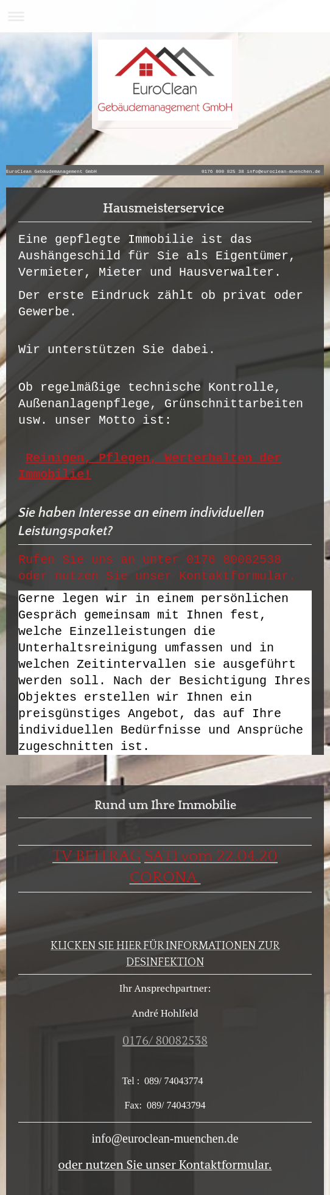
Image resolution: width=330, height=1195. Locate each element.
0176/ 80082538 (165, 1040)
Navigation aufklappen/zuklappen (165, 16)
